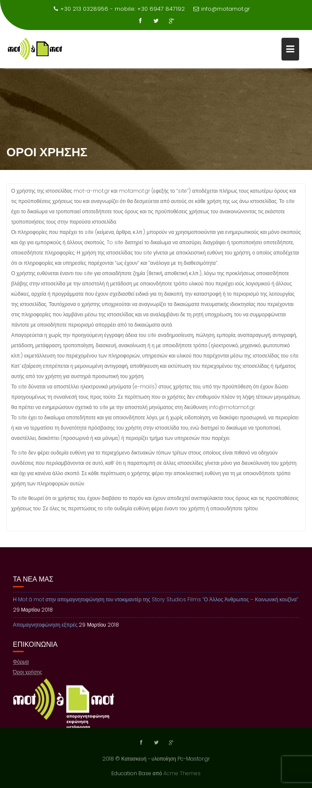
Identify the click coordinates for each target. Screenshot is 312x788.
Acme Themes (182, 772)
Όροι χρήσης (27, 677)
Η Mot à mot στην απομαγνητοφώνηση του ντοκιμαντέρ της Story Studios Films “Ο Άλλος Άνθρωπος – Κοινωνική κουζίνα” (155, 604)
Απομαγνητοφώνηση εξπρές (45, 629)
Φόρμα (21, 667)
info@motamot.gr (221, 9)
